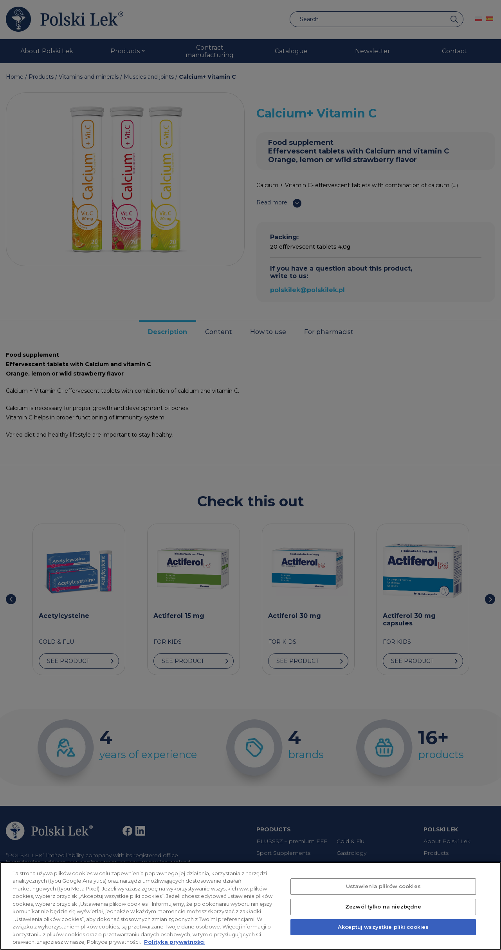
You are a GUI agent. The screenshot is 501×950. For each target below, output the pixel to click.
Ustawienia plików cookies (383, 900)
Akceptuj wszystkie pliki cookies (383, 940)
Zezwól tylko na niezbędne (383, 920)
